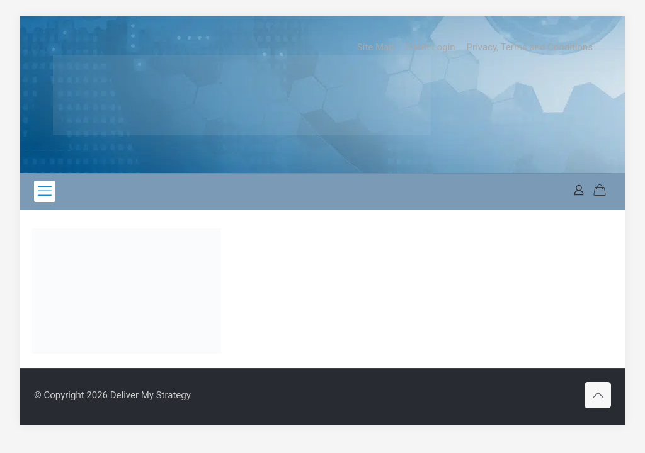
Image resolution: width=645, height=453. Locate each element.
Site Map (375, 47)
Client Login (430, 47)
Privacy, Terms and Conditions (530, 47)
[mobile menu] (44, 191)
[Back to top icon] (598, 395)
